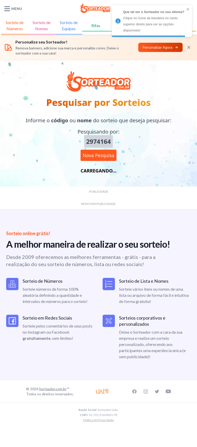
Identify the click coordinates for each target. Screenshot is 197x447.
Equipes (69, 25)
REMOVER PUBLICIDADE (98, 204)
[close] (188, 9)
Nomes (42, 25)
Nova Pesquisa (98, 155)
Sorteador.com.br (52, 389)
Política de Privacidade (98, 420)
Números (15, 25)
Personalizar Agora (160, 47)
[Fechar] (189, 47)
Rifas (95, 25)
